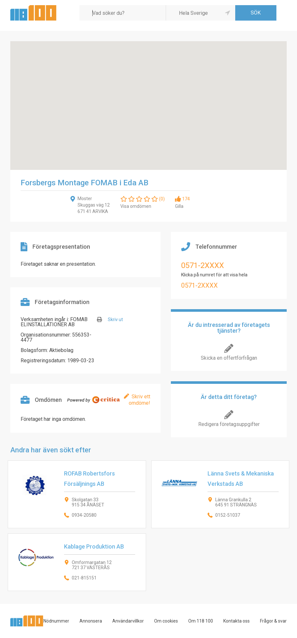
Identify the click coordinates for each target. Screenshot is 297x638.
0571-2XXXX (202, 265)
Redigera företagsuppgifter (229, 424)
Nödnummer (56, 621)
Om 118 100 (200, 621)
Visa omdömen (135, 206)
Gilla (179, 206)
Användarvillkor (128, 621)
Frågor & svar (273, 621)
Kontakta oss (236, 621)
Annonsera (90, 621)
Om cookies (166, 621)
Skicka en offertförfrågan (229, 358)
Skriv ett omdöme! (139, 399)
